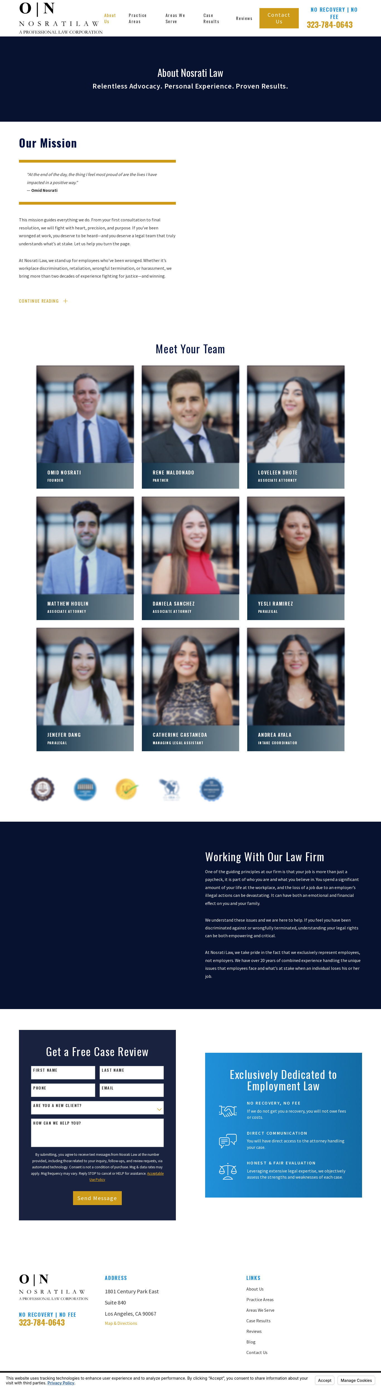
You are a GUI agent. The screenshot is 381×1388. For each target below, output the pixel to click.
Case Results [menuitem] (211, 18)
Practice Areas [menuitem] (138, 18)
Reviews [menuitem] (244, 18)
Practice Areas (260, 1272)
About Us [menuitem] (110, 18)
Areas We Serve (260, 1283)
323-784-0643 (330, 24)
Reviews (254, 1304)
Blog (251, 1315)
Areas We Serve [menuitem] (175, 18)
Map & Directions (121, 1296)
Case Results (258, 1293)
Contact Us (279, 18)
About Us (255, 1262)
